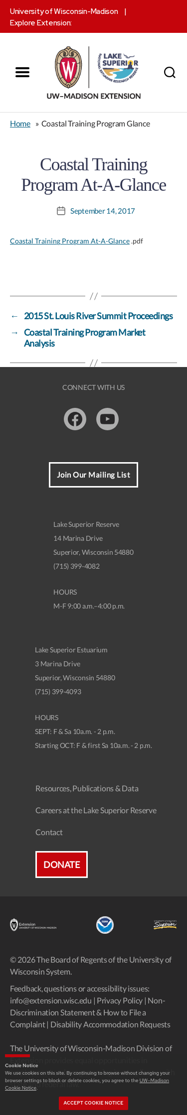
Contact (48, 832)
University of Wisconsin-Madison (64, 11)
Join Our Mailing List (94, 474)
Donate (61, 864)
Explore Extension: (41, 23)
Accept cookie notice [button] (94, 1103)
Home (20, 123)
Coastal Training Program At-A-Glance (70, 241)
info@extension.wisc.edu (51, 1000)
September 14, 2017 (102, 210)
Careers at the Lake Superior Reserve (95, 810)
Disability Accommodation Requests (110, 1024)
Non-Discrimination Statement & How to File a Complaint (87, 1012)
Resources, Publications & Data (86, 788)
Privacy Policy (120, 1000)
